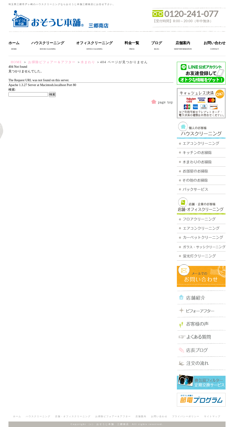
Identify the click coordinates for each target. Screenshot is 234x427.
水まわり (88, 62)
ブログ (156, 43)
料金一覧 (132, 43)
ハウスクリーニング (47, 43)
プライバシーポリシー (185, 416)
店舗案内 (183, 43)
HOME (16, 62)
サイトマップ (212, 416)
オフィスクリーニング (94, 43)
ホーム (13, 43)
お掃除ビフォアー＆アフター (52, 62)
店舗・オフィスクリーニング (73, 416)
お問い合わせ (215, 43)
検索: (12, 89)
